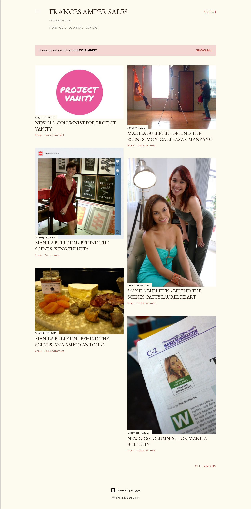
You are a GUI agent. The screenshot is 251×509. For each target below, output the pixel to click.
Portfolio (58, 27)
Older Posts (205, 466)
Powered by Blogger (125, 490)
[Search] (210, 11)
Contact (92, 27)
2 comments (52, 254)
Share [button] (38, 134)
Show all (204, 50)
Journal (76, 27)
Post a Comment (54, 134)
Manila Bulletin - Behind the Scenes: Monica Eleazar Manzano (170, 136)
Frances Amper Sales (88, 11)
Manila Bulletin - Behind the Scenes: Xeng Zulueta (72, 246)
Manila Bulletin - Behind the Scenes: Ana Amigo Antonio (72, 341)
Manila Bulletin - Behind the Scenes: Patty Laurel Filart (164, 294)
